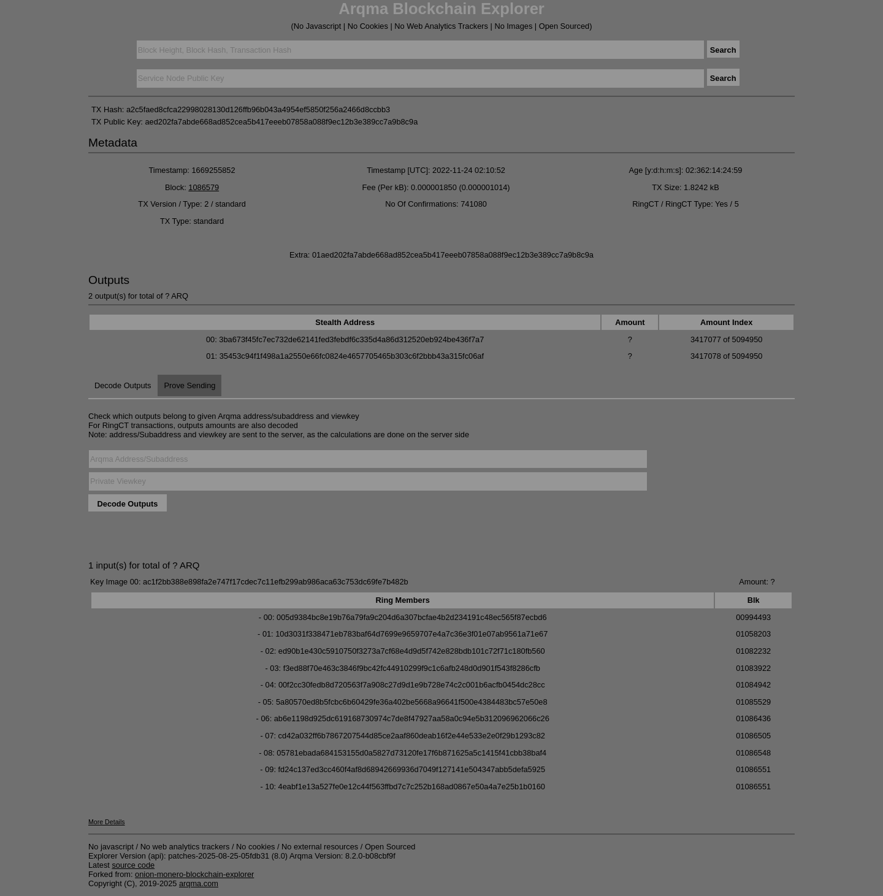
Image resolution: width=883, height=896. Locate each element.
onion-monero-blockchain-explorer (194, 874)
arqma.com (198, 883)
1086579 (203, 187)
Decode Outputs (122, 385)
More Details (106, 821)
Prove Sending (189, 385)
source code (133, 865)
